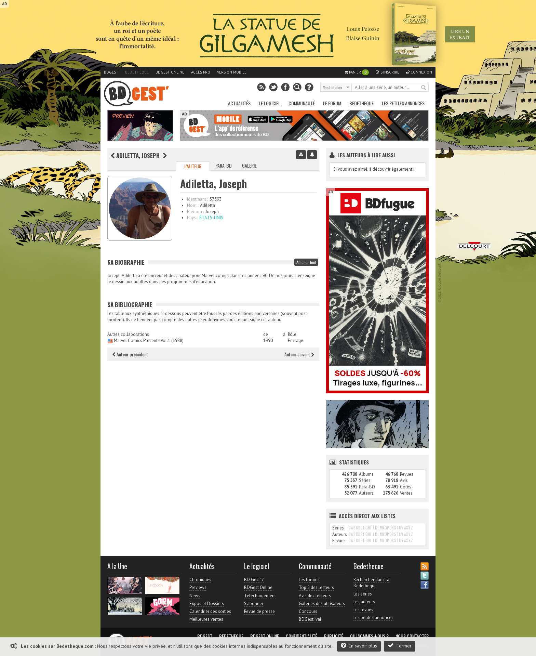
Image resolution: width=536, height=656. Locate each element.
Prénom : (195, 211)
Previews (197, 587)
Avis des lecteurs (315, 596)
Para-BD (223, 165)
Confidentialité (301, 636)
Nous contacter (412, 636)
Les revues (363, 610)
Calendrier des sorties (210, 611)
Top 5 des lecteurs (316, 587)
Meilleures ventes (206, 619)
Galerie (249, 165)
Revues (406, 474)
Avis (404, 480)
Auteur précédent (130, 354)
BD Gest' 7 (254, 579)
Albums (366, 474)
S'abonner (253, 603)
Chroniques (200, 579)
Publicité (333, 636)
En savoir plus (359, 645)
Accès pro (200, 72)
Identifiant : (197, 199)
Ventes (406, 493)
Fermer (400, 645)
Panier (357, 72)
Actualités (239, 103)
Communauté (302, 103)
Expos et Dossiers (206, 603)
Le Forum (332, 103)
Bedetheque (137, 72)
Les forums (309, 579)
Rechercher (424, 88)
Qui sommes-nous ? (369, 636)
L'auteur (192, 166)
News (194, 596)
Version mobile (231, 72)
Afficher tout (306, 262)
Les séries (362, 594)
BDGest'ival (310, 619)
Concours (308, 611)
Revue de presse (259, 611)
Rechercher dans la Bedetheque (371, 583)
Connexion (419, 72)
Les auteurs (364, 602)
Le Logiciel (269, 103)
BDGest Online (170, 72)
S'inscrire (387, 72)
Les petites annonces (403, 103)
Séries (365, 480)
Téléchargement (260, 596)
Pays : (192, 218)
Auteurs (366, 493)
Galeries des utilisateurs (322, 603)
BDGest (111, 72)
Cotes (405, 487)
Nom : (192, 205)
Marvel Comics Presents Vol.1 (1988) (149, 340)
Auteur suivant (299, 354)
